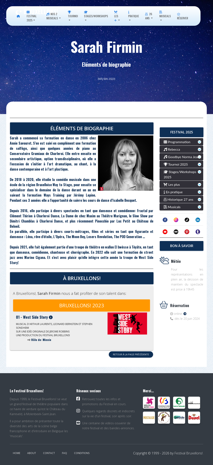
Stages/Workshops (96, 14)
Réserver (182, 16)
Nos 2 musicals (52, 16)
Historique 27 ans (178, 199)
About (31, 453)
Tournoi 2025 (176, 164)
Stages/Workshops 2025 (180, 174)
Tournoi (73, 14)
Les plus (172, 184)
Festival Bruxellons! (188, 453)
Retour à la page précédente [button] (131, 354)
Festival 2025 (32, 16)
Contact (49, 453)
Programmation (177, 142)
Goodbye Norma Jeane (182, 157)
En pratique (173, 192)
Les (116, 16)
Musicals (165, 14)
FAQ (64, 453)
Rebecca (172, 149)
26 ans (148, 16)
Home (16, 453)
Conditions (81, 453)
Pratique (133, 14)
